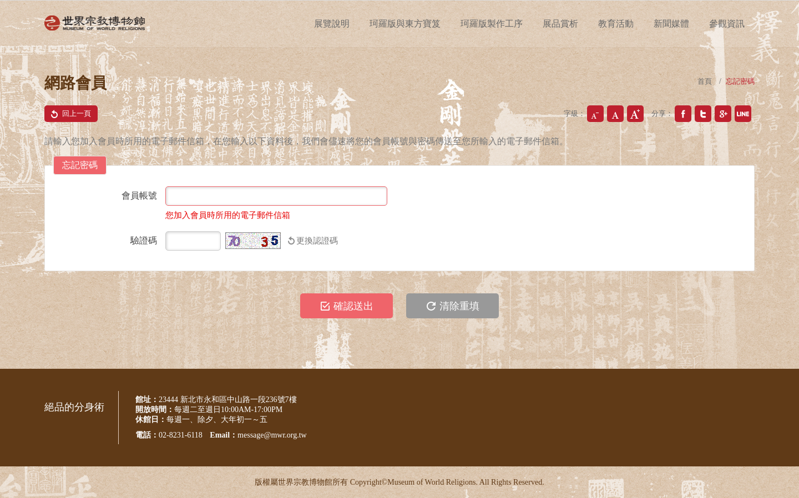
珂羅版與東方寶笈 (405, 23)
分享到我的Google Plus (723, 113)
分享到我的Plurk (743, 113)
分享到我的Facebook (683, 113)
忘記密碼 (740, 81)
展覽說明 (332, 23)
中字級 (615, 113)
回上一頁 (68, 113)
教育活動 (616, 23)
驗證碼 (143, 240)
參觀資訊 (727, 23)
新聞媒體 (671, 23)
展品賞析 (560, 23)
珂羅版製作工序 (492, 23)
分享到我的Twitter (703, 113)
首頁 (704, 81)
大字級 (635, 113)
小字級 (595, 113)
